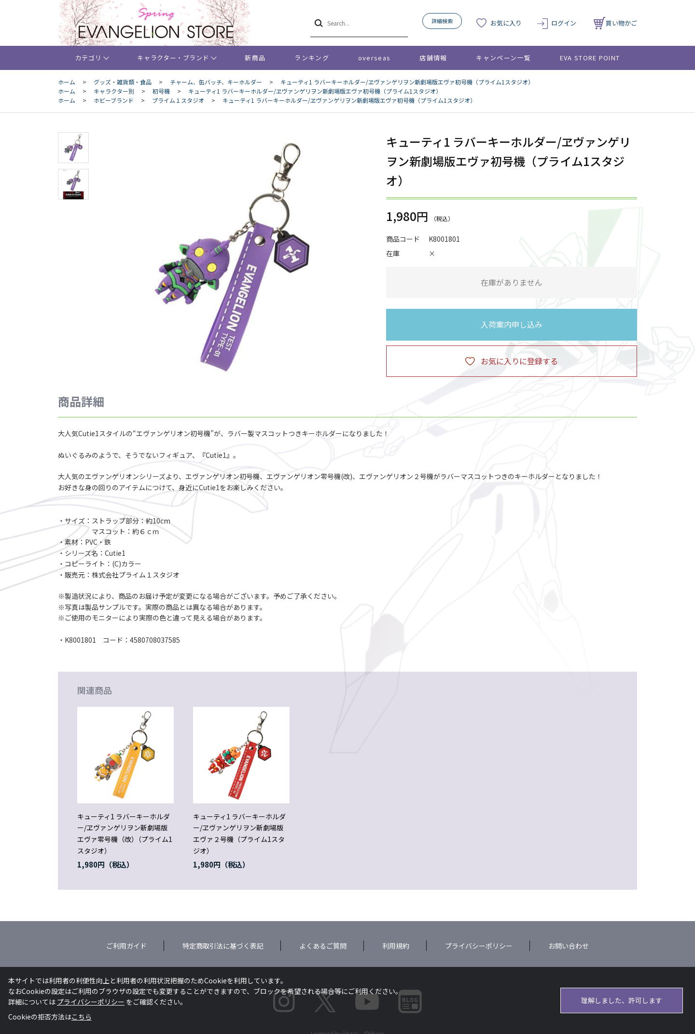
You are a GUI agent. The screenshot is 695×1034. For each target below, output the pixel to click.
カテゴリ (88, 57)
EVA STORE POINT (590, 57)
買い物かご (615, 23)
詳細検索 (442, 21)
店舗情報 (433, 57)
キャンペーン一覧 (503, 57)
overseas (374, 57)
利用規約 (395, 946)
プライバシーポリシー (479, 946)
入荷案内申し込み (511, 324)
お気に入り (506, 23)
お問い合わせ (568, 946)
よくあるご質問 (323, 946)
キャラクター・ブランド (173, 57)
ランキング (311, 57)
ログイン (563, 23)
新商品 (255, 57)
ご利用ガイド (126, 946)
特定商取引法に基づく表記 (223, 946)
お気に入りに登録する (519, 361)
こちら (81, 1016)
